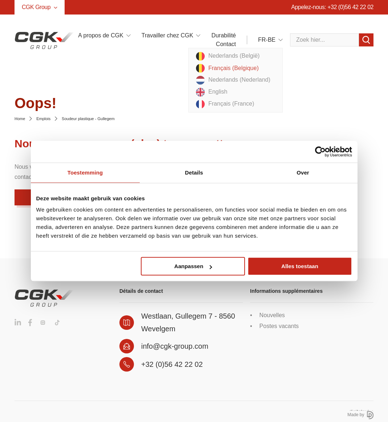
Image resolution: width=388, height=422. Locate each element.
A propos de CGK (100, 35)
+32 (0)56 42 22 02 (172, 364)
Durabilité (223, 35)
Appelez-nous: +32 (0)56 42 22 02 (332, 7)
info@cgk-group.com (174, 346)
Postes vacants (279, 326)
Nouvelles (272, 315)
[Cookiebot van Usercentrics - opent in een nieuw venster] (320, 151)
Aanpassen (193, 266)
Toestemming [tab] (85, 172)
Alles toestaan (299, 266)
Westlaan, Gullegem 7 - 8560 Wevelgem (188, 322)
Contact (226, 44)
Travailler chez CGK (167, 35)
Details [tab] (194, 172)
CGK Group (39, 7)
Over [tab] (303, 172)
